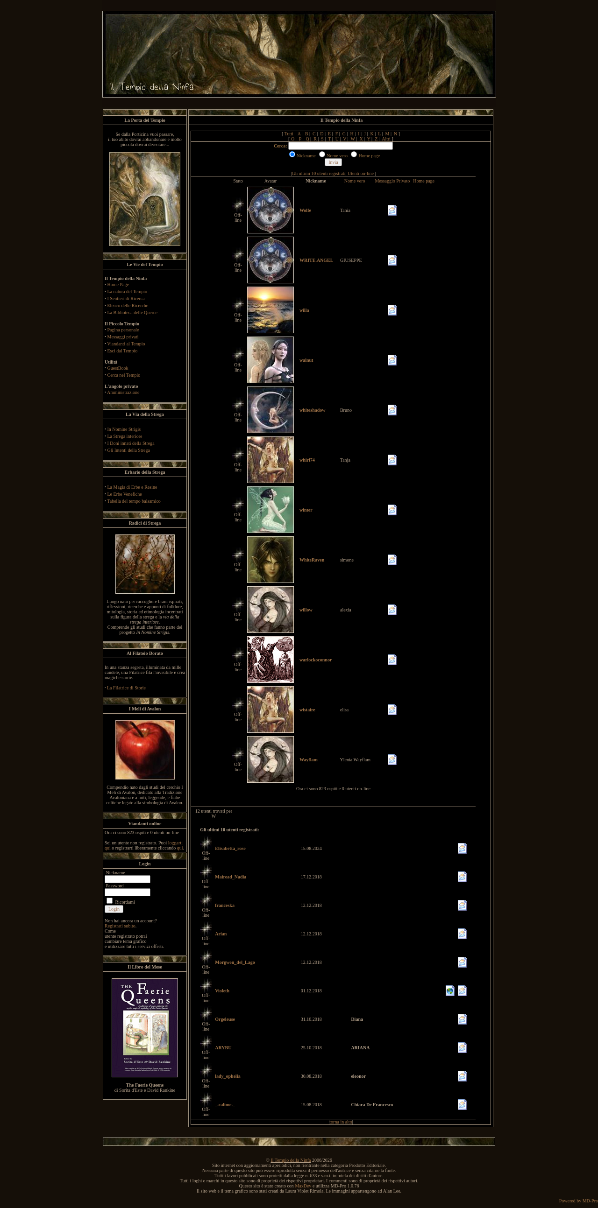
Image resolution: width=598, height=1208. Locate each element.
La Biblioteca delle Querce (132, 312)
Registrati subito (120, 925)
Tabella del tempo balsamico (134, 501)
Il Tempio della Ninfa (291, 1160)
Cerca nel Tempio (124, 375)
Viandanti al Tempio (126, 343)
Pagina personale (123, 329)
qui (180, 847)
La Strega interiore (124, 436)
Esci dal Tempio (122, 350)
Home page (423, 180)
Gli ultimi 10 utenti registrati (319, 173)
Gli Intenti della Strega (128, 450)
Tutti (289, 133)
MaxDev (303, 1185)
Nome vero (354, 180)
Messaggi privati (123, 336)
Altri (386, 138)
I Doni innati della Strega (131, 443)
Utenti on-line (361, 173)
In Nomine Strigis (124, 429)
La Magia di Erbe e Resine (132, 487)
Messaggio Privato (392, 180)
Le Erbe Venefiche (124, 494)
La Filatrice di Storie (126, 687)
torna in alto (340, 1121)
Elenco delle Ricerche (128, 305)
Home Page (118, 284)
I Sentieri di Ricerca (126, 298)
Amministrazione (123, 392)
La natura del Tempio (127, 291)
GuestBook (117, 368)
